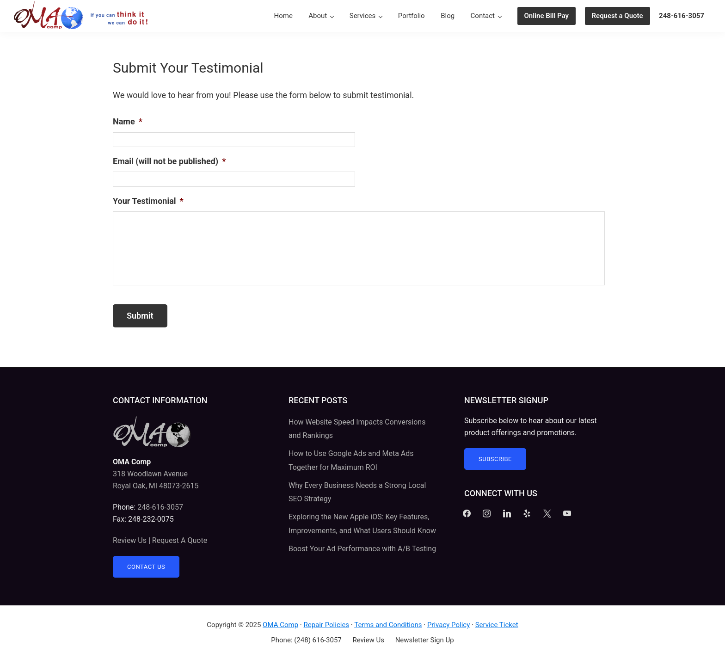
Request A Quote (179, 540)
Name (127, 121)
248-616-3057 (160, 507)
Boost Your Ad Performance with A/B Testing (362, 548)
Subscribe (495, 459)
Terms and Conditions (388, 625)
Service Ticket (496, 625)
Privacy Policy (448, 625)
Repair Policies (326, 625)
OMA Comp (280, 625)
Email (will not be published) (169, 161)
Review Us (130, 540)
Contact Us (146, 566)
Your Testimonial (148, 201)
